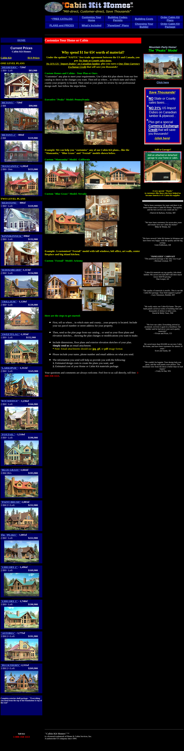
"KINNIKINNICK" (12, 235)
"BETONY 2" (8, 134)
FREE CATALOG (62, 18)
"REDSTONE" (9, 202)
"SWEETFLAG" (10, 334)
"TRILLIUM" (9, 301)
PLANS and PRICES (61, 25)
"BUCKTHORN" (10, 665)
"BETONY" (7, 102)
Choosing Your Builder (144, 25)
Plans (125, 25)
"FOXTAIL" (8, 434)
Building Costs (144, 18)
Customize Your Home (91, 19)
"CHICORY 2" (9, 567)
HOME (21, 40)
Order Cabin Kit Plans (170, 19)
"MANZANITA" (10, 166)
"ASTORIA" (8, 632)
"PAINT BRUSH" (11, 501)
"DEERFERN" (9, 67)
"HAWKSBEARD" (11, 269)
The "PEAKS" (9, 534)
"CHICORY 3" (9, 601)
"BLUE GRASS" (10, 469)
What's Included (91, 25)
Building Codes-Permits (118, 19)
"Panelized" (114, 25)
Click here (163, 82)
